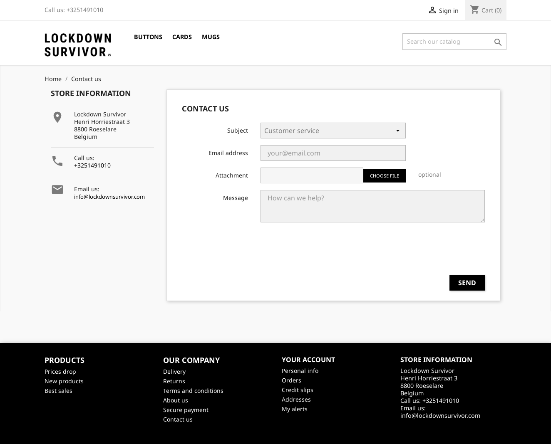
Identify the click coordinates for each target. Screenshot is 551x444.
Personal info (300, 371)
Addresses (296, 399)
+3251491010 (92, 165)
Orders (291, 380)
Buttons (148, 37)
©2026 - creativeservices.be (275, 433)
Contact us (178, 419)
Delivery (174, 371)
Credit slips (297, 390)
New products (64, 381)
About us (175, 400)
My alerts (295, 409)
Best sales (58, 391)
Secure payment (185, 410)
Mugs (211, 37)
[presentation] (421, 252)
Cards (182, 37)
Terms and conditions (193, 391)
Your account (308, 359)
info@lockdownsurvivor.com (109, 196)
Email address (228, 153)
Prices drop (60, 371)
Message (235, 198)
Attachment (232, 175)
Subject (237, 130)
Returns (174, 381)
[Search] (454, 41)
